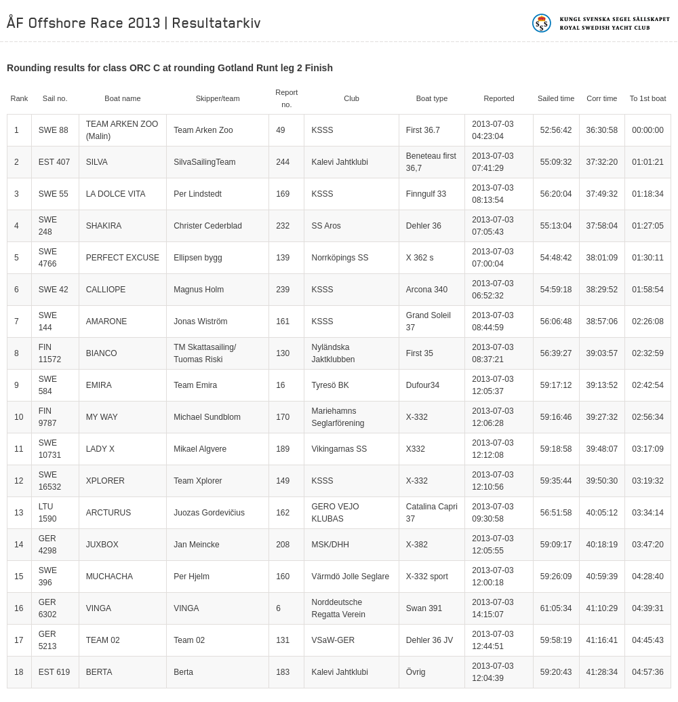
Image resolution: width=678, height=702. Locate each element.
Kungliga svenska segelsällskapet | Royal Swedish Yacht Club (601, 23)
